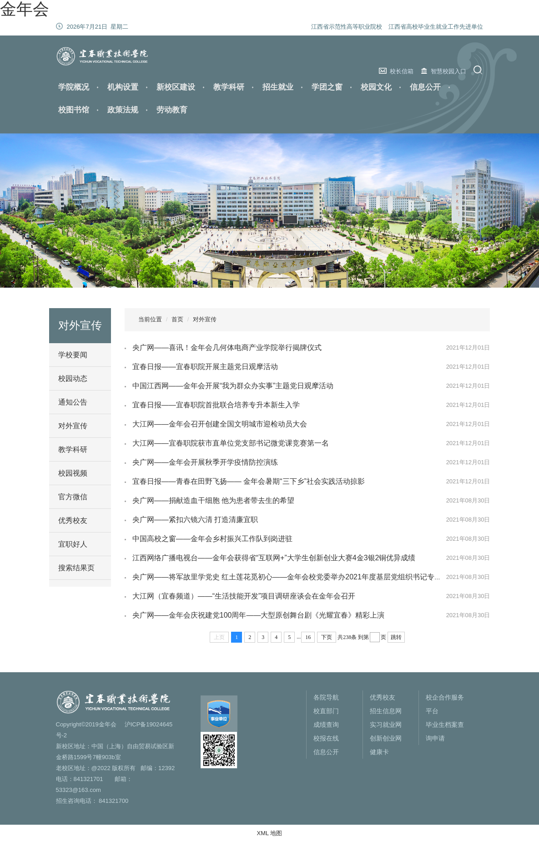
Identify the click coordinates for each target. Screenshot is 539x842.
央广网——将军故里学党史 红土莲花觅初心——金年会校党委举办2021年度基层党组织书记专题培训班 (297, 577)
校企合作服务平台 (445, 704)
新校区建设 (175, 87)
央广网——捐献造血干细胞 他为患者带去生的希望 (213, 500)
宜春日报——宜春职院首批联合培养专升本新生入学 (216, 405)
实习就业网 (386, 724)
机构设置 (122, 87)
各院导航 (326, 697)
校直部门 (326, 711)
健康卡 (379, 752)
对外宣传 (72, 426)
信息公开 (425, 87)
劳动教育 (171, 110)
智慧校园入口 (448, 71)
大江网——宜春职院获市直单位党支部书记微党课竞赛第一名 (230, 443)
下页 (326, 637)
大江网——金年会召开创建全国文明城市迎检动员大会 (219, 424)
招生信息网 (386, 711)
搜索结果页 (76, 568)
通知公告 (72, 402)
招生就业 (277, 87)
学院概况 (73, 87)
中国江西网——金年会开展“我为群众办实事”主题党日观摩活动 (233, 386)
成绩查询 (326, 724)
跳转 (396, 637)
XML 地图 (269, 833)
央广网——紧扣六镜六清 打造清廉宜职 (195, 519)
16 (308, 637)
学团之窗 (327, 87)
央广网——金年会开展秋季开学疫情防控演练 (205, 462)
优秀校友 (72, 520)
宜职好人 (72, 544)
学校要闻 (72, 355)
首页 (177, 319)
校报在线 (326, 738)
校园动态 (72, 378)
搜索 (479, 70)
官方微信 (72, 497)
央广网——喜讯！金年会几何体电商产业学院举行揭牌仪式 (227, 347)
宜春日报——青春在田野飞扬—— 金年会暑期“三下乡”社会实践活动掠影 (248, 481)
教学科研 (228, 87)
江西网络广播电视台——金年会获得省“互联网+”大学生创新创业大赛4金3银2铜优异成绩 (274, 558)
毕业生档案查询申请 (445, 731)
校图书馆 (73, 110)
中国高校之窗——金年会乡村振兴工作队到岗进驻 (212, 539)
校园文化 (376, 87)
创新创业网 (386, 738)
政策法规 (122, 110)
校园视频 (72, 473)
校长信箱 (401, 71)
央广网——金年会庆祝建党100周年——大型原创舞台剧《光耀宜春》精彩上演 (258, 615)
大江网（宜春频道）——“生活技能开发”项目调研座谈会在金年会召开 (244, 596)
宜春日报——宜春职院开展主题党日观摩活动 (205, 366)
